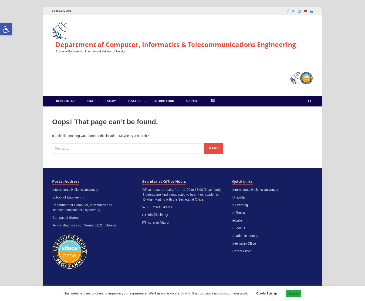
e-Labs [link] (237, 220)
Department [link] (65, 101)
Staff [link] (91, 101)
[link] (6, 29)
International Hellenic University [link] (255, 190)
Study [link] (111, 101)
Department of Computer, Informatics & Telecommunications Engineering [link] (176, 44)
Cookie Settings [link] (266, 293)
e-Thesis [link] (238, 213)
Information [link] (164, 101)
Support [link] (192, 101)
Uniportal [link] (238, 197)
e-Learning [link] (240, 205)
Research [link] (135, 101)
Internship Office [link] (244, 243)
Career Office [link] (242, 251)
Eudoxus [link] (238, 228)
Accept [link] (293, 293)
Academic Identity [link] (245, 236)
